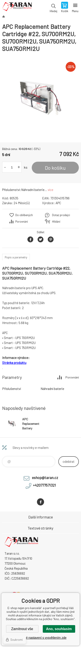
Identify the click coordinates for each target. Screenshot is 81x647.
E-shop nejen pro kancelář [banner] (17, 7)
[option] (40, 97)
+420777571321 (44, 485)
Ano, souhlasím (59, 629)
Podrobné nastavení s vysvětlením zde (40, 637)
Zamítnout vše (22, 629)
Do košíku (55, 168)
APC (58, 203)
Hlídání (56, 221)
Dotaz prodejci (61, 215)
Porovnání (21, 221)
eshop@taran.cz (45, 477)
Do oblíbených (24, 215)
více (50, 190)
